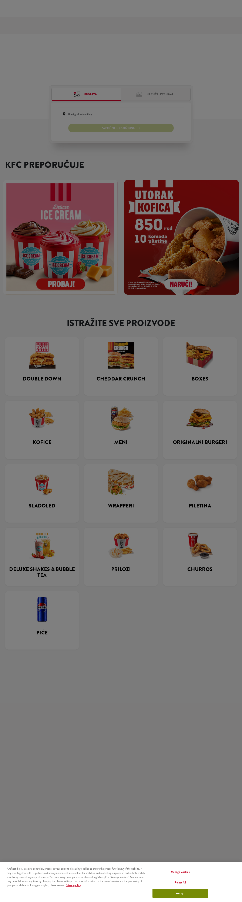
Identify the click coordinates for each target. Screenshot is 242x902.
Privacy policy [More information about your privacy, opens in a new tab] (73, 885)
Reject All (180, 882)
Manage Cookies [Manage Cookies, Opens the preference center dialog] (180, 872)
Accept (180, 893)
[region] (121, 882)
